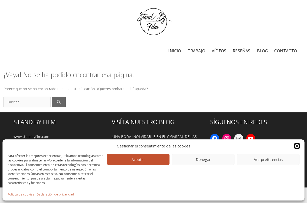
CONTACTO (285, 51)
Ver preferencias (268, 159)
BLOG (262, 51)
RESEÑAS (241, 51)
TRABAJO (196, 51)
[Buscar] (59, 102)
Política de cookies (21, 194)
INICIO (174, 51)
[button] (297, 145)
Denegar (203, 159)
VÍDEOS (219, 51)
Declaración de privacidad (55, 194)
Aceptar (138, 159)
